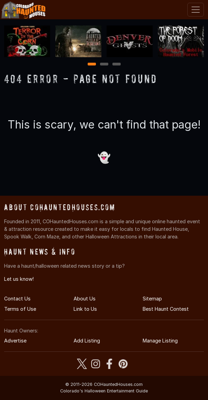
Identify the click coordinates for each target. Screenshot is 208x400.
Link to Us (85, 309)
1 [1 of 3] (91, 64)
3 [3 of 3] (116, 64)
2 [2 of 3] (104, 64)
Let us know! (19, 279)
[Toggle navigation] (195, 10)
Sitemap (152, 298)
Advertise (15, 340)
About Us (85, 298)
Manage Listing (160, 340)
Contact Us (17, 298)
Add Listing (87, 340)
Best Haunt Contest (166, 309)
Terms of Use (20, 309)
